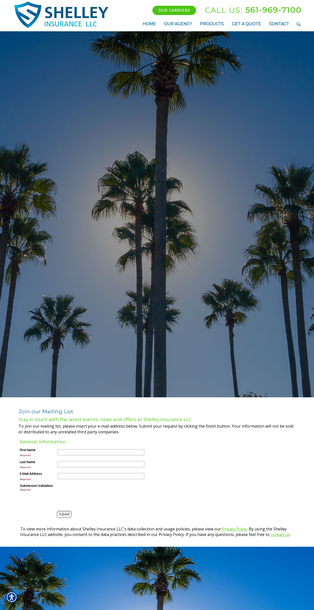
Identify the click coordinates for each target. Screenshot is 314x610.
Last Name (27, 462)
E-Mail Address (31, 473)
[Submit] (64, 514)
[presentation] (95, 493)
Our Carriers (174, 10)
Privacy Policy (234, 529)
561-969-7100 (253, 10)
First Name (27, 450)
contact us (280, 534)
